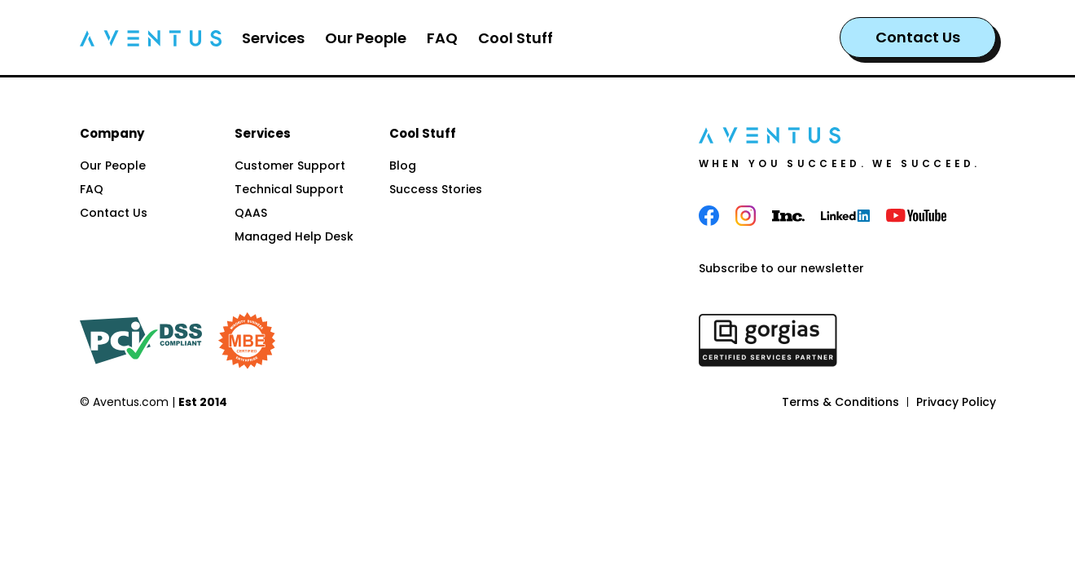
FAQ (91, 189)
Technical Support (289, 189)
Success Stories (435, 189)
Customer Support (290, 165)
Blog (402, 165)
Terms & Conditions (840, 402)
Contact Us (917, 37)
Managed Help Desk (294, 236)
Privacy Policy (956, 402)
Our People (113, 165)
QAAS (251, 213)
